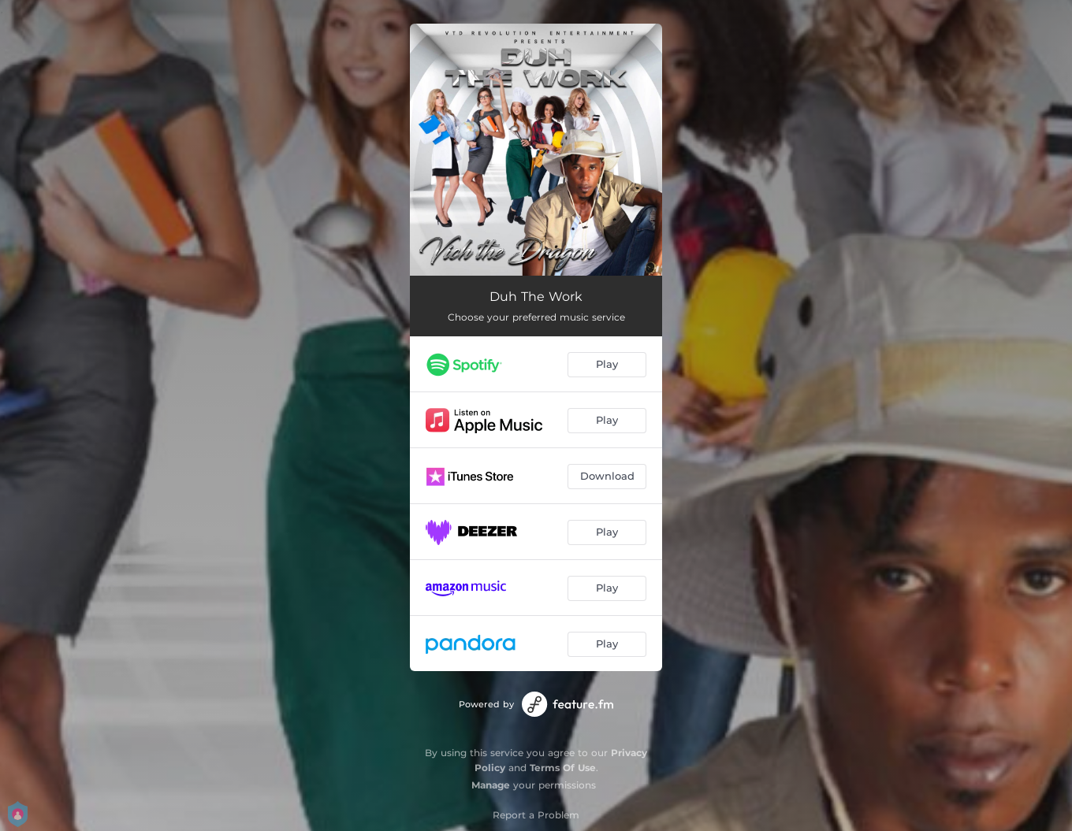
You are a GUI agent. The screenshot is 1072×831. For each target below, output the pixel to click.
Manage (490, 785)
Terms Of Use (563, 767)
